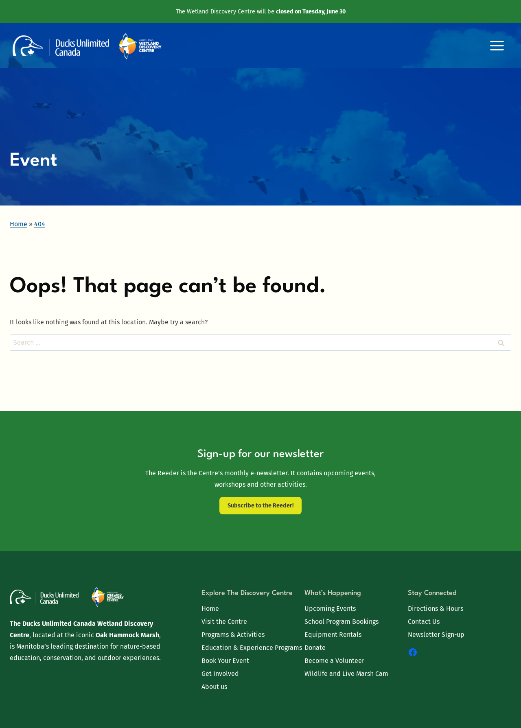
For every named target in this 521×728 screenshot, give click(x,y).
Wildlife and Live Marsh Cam (346, 674)
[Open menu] (496, 45)
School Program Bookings (341, 621)
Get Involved (220, 674)
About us (214, 687)
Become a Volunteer (334, 661)
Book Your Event (225, 661)
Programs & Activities (233, 634)
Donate (315, 647)
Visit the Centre (224, 621)
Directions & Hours (435, 608)
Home (210, 608)
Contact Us (424, 621)
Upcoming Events (330, 608)
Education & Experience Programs (251, 647)
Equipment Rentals (332, 634)
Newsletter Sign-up (436, 634)
